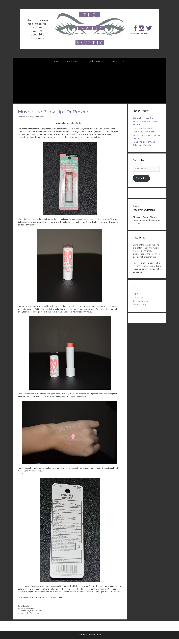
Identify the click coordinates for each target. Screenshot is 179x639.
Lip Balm (23, 606)
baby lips (23, 608)
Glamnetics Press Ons (143, 118)
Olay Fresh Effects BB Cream (30, 613)
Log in (135, 294)
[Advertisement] (89, 83)
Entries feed (138, 297)
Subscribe (141, 178)
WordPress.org (139, 305)
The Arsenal (72, 61)
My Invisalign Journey (94, 61)
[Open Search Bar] (124, 61)
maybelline (31, 608)
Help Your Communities (143, 132)
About (56, 61)
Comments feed (140, 301)
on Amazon (138, 223)
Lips (28, 606)
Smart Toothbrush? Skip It (145, 128)
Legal (112, 61)
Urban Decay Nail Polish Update (31, 611)
